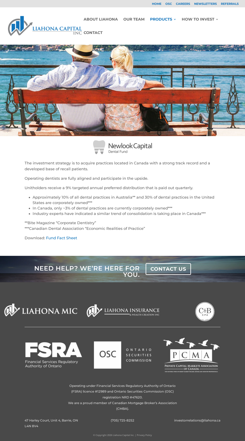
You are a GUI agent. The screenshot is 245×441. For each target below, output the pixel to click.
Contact (93, 33)
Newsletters (205, 4)
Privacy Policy (144, 435)
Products (161, 20)
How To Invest (198, 20)
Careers (183, 4)
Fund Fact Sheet (61, 238)
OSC (168, 4)
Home (156, 4)
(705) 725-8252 (122, 420)
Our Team (134, 20)
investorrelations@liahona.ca (197, 420)
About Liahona (101, 20)
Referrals (230, 4)
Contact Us (168, 269)
